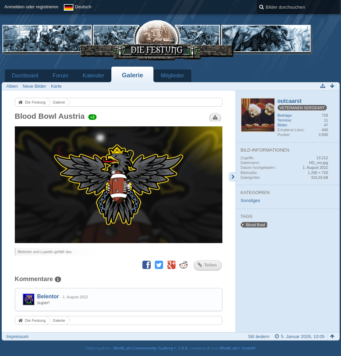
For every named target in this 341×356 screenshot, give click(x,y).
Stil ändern (258, 336)
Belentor (48, 296)
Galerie (132, 75)
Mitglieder (172, 75)
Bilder (282, 125)
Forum (60, 75)
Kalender (93, 75)
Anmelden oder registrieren (31, 6)
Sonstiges (250, 200)
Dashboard (25, 75)
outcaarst (290, 101)
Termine (284, 120)
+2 (92, 117)
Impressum (18, 336)
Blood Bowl (255, 225)
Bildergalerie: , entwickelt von (170, 347)
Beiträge (285, 115)
